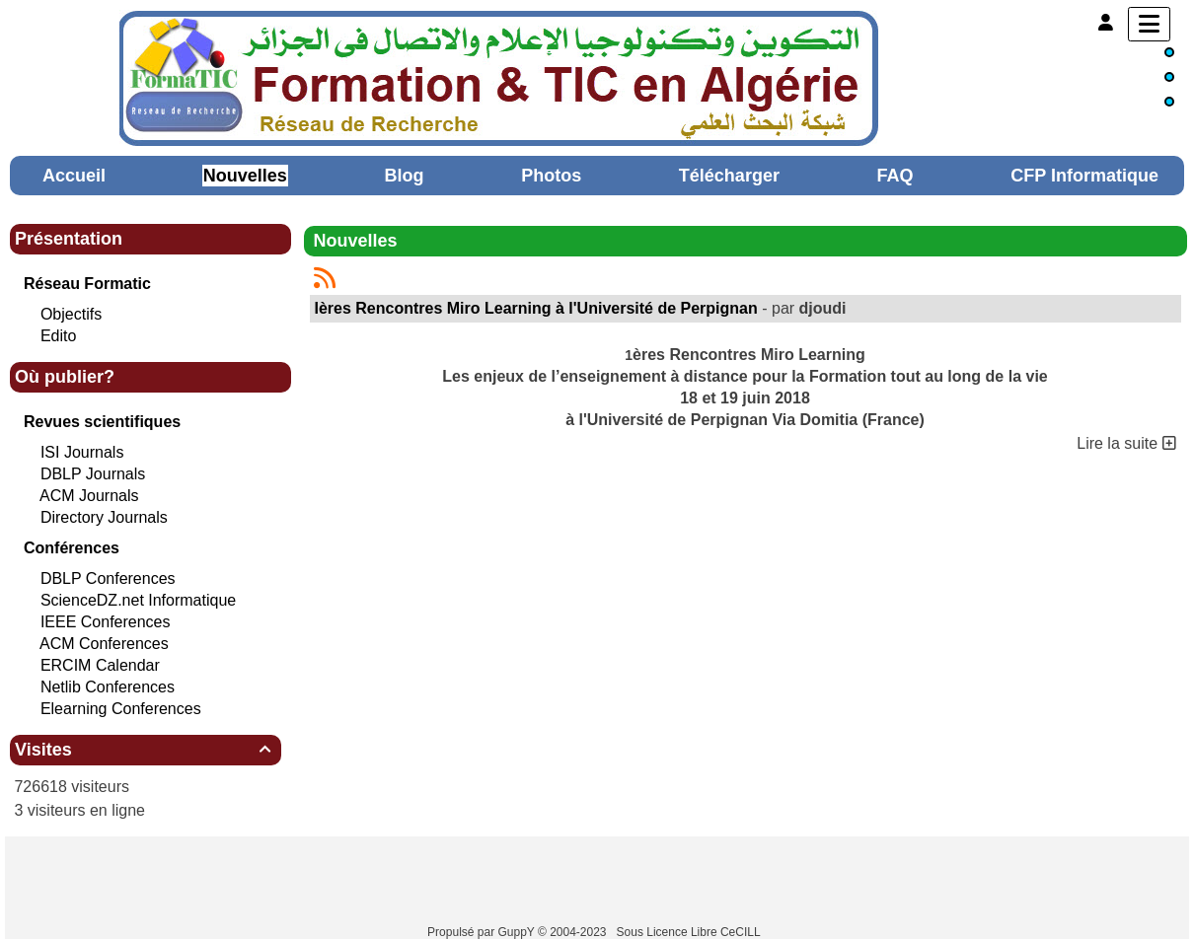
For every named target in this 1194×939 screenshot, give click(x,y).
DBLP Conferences (108, 578)
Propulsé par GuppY (482, 932)
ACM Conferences (104, 643)
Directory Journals (104, 517)
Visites (145, 749)
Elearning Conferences (120, 708)
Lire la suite (1126, 443)
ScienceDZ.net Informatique (138, 600)
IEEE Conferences (105, 622)
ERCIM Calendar (100, 665)
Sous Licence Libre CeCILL (690, 932)
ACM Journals (88, 495)
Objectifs (71, 314)
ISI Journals (81, 452)
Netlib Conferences (107, 687)
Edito (58, 335)
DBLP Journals (92, 474)
